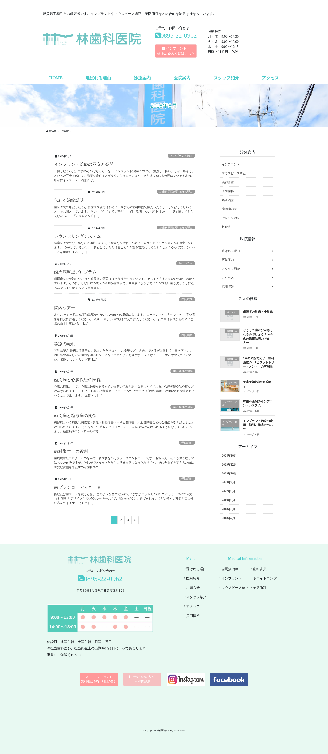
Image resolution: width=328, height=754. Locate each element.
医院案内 (182, 77)
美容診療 (228, 182)
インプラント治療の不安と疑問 (84, 164)
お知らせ (193, 587)
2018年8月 (228, 509)
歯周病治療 (229, 209)
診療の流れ (64, 343)
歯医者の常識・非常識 (258, 311)
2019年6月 (228, 500)
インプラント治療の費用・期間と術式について (258, 425)
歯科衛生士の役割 (71, 451)
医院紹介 (193, 578)
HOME (56, 77)
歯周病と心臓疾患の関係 (77, 379)
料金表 (226, 227)
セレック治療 (231, 218)
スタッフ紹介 (226, 77)
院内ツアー (64, 307)
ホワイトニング (265, 578)
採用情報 (228, 286)
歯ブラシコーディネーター (79, 487)
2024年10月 (229, 455)
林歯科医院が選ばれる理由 (176, 191)
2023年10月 (229, 473)
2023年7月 (228, 482)
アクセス (270, 77)
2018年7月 (228, 518)
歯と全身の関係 (183, 371)
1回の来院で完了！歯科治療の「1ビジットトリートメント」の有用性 (258, 362)
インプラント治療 (181, 155)
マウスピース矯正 (234, 173)
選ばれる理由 (98, 77)
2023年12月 (229, 464)
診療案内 (142, 77)
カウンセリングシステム (77, 236)
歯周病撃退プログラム (75, 272)
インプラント (231, 164)
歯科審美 (260, 569)
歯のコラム (186, 263)
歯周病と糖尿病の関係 (75, 415)
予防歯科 (187, 442)
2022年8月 (228, 491)
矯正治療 (228, 200)
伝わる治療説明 (69, 200)
